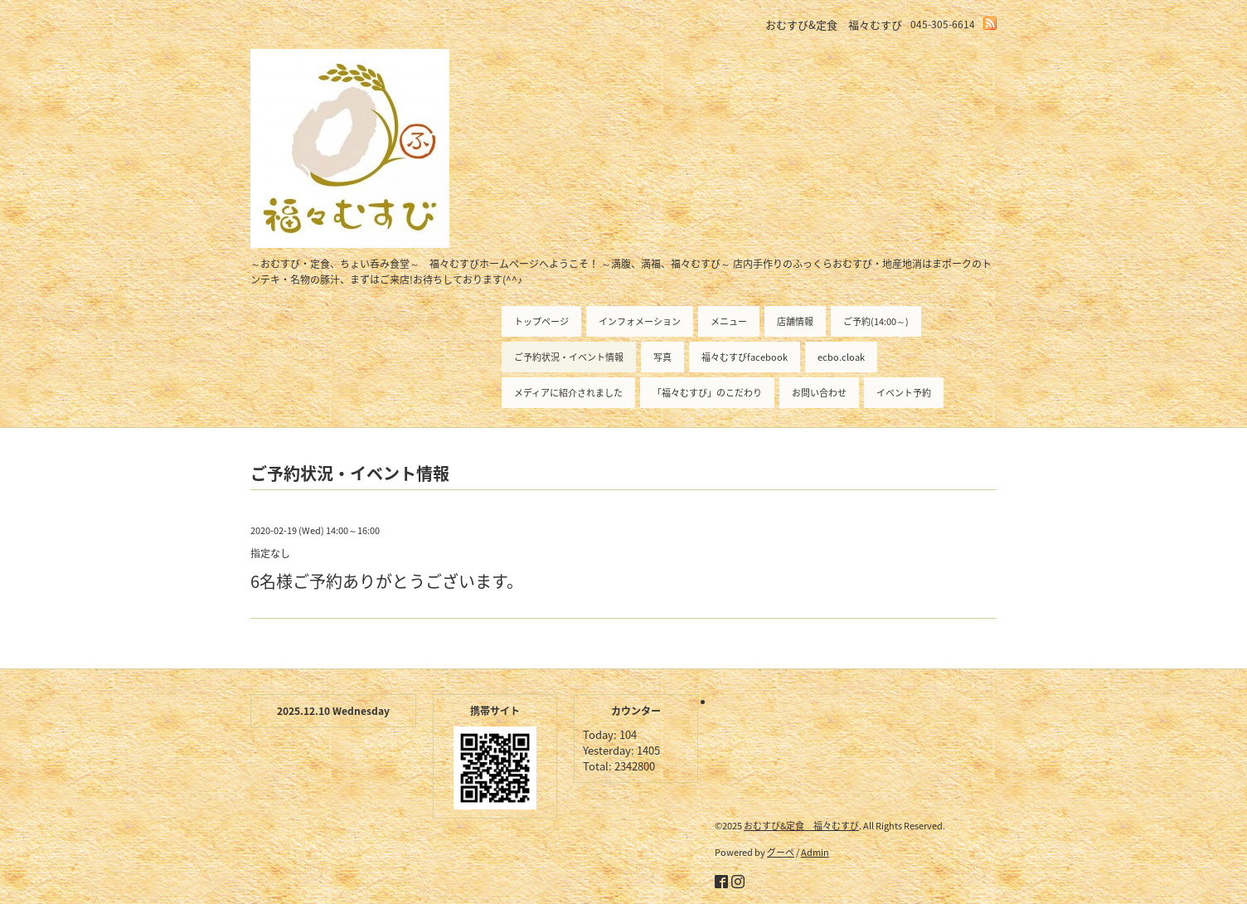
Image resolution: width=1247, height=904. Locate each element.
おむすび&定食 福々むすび (801, 826)
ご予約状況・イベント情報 (569, 357)
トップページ (541, 321)
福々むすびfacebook (744, 357)
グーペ (780, 852)
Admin (815, 852)
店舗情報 (795, 321)
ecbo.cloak (841, 357)
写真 (662, 357)
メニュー (729, 321)
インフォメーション (640, 321)
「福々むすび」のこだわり (707, 393)
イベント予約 (903, 393)
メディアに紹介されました (568, 393)
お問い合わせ (819, 393)
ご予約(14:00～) (876, 321)
